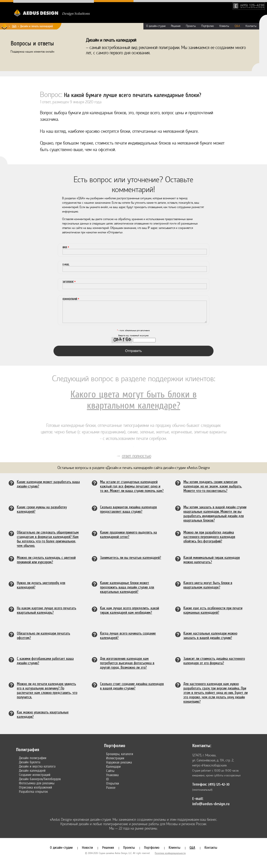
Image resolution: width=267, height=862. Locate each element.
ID (107, 779)
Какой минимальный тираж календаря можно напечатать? (211, 559)
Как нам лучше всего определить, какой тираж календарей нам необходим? (129, 610)
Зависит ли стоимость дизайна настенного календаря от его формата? (214, 660)
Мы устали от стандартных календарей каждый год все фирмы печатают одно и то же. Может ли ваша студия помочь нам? (132, 486)
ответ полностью (136, 456)
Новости (87, 847)
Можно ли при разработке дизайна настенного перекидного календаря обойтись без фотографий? (209, 536)
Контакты (251, 26)
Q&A (14, 26)
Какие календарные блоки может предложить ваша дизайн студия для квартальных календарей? (127, 587)
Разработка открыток (33, 791)
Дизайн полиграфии (32, 758)
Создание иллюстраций (34, 775)
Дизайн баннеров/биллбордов (40, 779)
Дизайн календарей (32, 770)
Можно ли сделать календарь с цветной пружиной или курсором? (46, 559)
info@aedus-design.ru (211, 803)
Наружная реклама (119, 762)
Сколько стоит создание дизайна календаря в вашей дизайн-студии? (132, 685)
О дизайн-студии (156, 26)
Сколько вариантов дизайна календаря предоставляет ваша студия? (128, 509)
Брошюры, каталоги (119, 754)
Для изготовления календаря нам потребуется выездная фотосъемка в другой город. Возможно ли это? (127, 662)
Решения (175, 26)
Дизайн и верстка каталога (37, 766)
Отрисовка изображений (35, 787)
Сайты (110, 771)
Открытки (112, 783)
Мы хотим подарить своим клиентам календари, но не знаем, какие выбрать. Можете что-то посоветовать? (212, 486)
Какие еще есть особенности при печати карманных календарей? (212, 610)
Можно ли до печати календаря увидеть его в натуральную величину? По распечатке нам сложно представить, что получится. (47, 690)
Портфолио (207, 26)
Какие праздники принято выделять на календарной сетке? (128, 534)
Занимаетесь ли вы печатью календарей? (130, 557)
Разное (110, 787)
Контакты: (201, 745)
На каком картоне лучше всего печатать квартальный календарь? (46, 610)
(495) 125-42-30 (219, 784)
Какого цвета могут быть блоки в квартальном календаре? (134, 400)
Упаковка (112, 775)
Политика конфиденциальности (170, 853)
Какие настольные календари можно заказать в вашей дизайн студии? (210, 635)
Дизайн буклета (29, 762)
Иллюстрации (115, 758)
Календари (113, 766)
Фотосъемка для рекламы (36, 783)
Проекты (191, 26)
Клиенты (224, 26)
